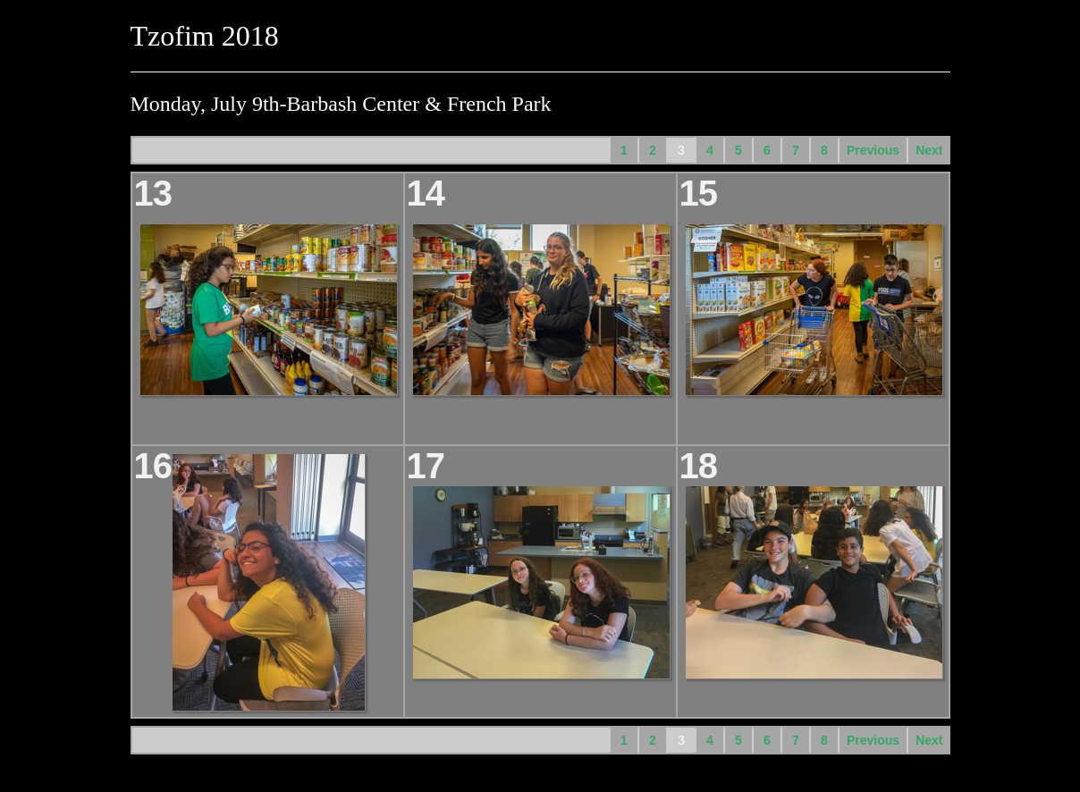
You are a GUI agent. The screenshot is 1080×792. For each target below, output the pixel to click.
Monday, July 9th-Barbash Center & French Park (341, 103)
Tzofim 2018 (205, 36)
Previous (873, 150)
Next (928, 150)
